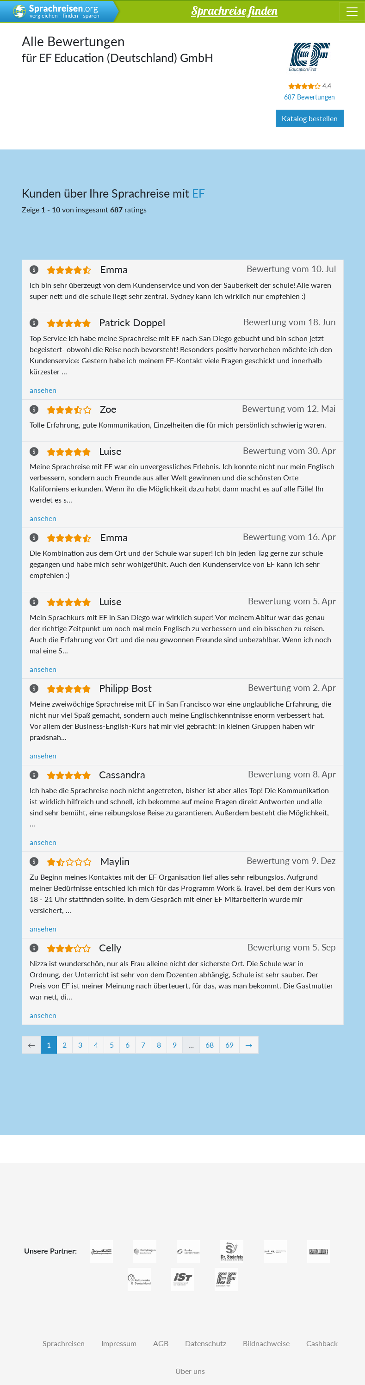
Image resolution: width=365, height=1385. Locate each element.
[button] (38, 269)
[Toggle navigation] (352, 11)
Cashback (322, 1343)
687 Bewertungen (309, 97)
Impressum (118, 1343)
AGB (160, 1343)
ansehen (43, 389)
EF (198, 193)
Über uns (190, 1370)
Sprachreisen (64, 1343)
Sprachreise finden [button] (234, 10)
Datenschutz (205, 1343)
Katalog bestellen (310, 118)
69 (229, 1044)
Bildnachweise (266, 1343)
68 (209, 1044)
